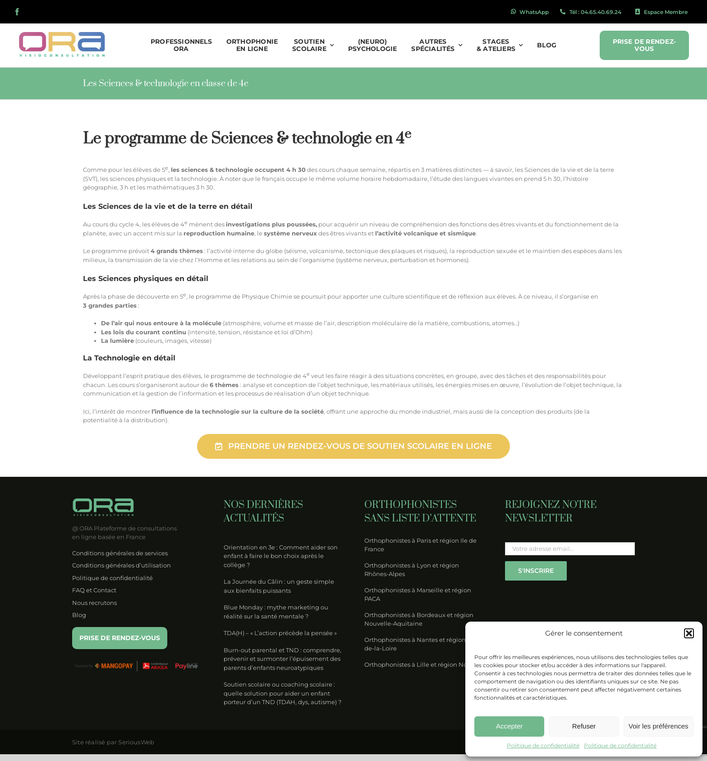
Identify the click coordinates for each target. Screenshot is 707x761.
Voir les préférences (659, 726)
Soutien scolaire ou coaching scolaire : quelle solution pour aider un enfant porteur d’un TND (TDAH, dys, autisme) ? (282, 693)
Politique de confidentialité (543, 745)
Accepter (509, 726)
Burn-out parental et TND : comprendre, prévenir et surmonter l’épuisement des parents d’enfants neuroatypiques (282, 658)
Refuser (584, 726)
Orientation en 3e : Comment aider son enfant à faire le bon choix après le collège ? (281, 556)
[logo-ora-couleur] (63, 34)
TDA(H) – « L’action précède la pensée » (280, 632)
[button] (688, 633)
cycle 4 (129, 224)
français (273, 178)
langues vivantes (489, 178)
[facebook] (17, 11)
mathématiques (171, 187)
